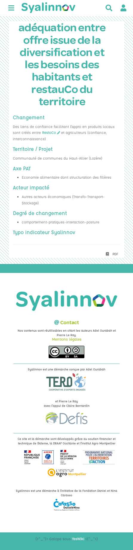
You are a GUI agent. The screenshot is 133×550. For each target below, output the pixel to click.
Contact (69, 322)
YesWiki (78, 538)
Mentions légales (66, 339)
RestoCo (49, 132)
